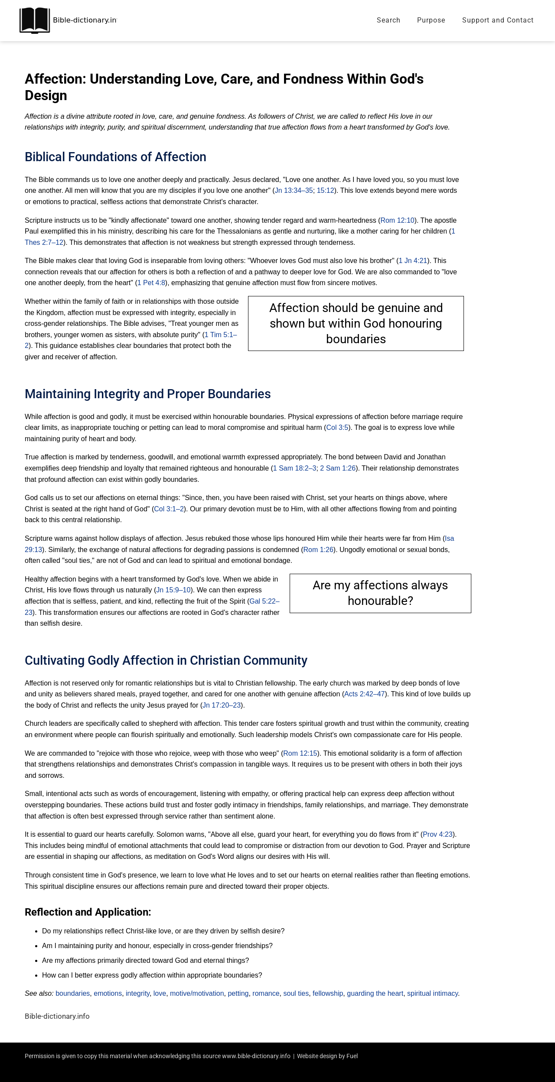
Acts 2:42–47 (364, 694)
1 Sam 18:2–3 (295, 468)
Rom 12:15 (300, 753)
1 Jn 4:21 (412, 260)
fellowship (328, 993)
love (159, 993)
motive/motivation (197, 993)
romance (265, 993)
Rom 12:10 (397, 220)
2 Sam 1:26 (338, 468)
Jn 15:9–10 (173, 590)
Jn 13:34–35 (294, 190)
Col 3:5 (337, 427)
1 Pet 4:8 (151, 282)
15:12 (325, 190)
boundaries (73, 993)
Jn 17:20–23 (221, 705)
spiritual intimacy (432, 993)
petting (238, 993)
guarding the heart (375, 993)
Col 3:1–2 (169, 509)
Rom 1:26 (318, 549)
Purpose (431, 20)
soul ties (296, 993)
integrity (138, 993)
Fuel (352, 1056)
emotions (108, 993)
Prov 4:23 (437, 834)
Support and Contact (498, 20)
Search (389, 20)
